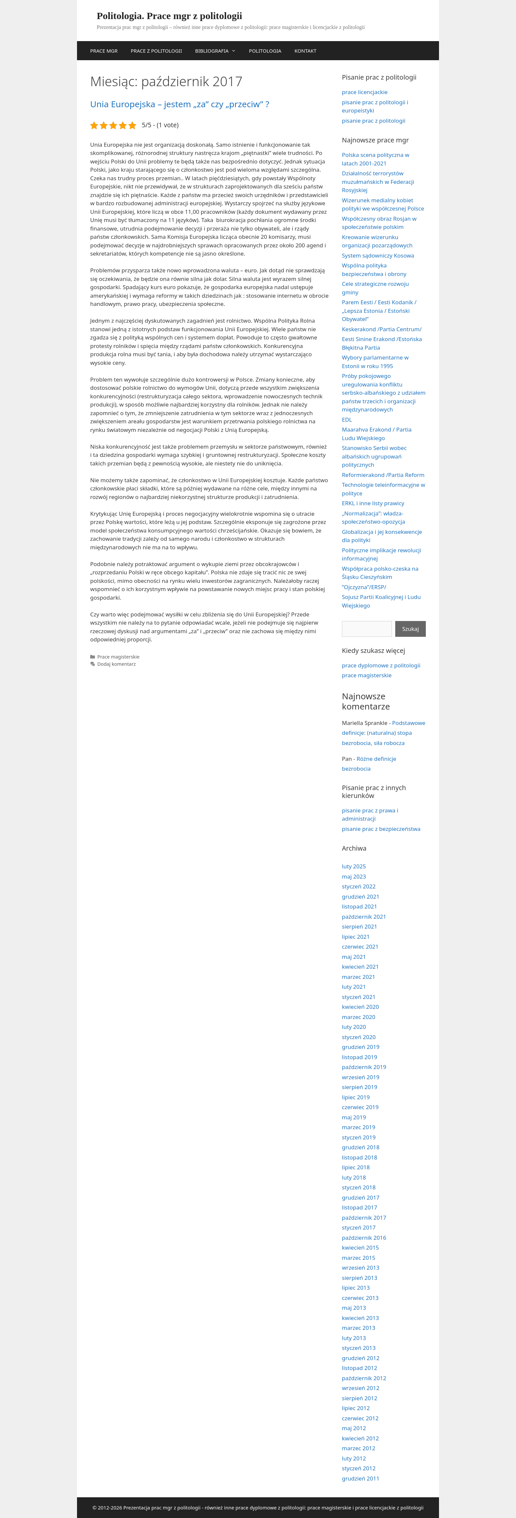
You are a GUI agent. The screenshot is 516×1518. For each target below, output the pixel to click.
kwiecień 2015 (360, 1247)
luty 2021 (354, 986)
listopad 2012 (359, 1368)
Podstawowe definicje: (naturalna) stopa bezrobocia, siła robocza (384, 733)
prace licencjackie (365, 92)
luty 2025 (354, 866)
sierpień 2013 (359, 1278)
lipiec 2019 (356, 1097)
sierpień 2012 (359, 1398)
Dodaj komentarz (116, 664)
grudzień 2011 (360, 1478)
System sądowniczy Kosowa (378, 255)
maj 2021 (354, 956)
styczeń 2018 (359, 1187)
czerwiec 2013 (360, 1298)
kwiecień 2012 (360, 1438)
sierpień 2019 (359, 1087)
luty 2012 (354, 1458)
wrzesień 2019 (360, 1077)
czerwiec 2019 (360, 1107)
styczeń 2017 (359, 1227)
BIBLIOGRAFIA (219, 50)
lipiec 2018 (356, 1167)
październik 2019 (364, 1067)
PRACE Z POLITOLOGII (156, 50)
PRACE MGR (103, 50)
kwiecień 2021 (360, 966)
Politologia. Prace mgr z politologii (169, 15)
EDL (347, 419)
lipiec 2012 (356, 1408)
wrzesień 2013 (360, 1267)
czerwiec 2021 (360, 946)
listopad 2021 (359, 906)
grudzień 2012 (360, 1358)
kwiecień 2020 (360, 1006)
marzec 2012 (358, 1448)
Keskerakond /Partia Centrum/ (382, 329)
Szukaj (410, 629)
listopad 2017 (359, 1207)
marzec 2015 (358, 1257)
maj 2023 (354, 876)
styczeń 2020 (359, 1037)
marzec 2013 (358, 1327)
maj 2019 (354, 1117)
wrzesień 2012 (360, 1388)
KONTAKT (306, 50)
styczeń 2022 (359, 886)
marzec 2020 (358, 1017)
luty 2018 (354, 1177)
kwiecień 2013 (360, 1318)
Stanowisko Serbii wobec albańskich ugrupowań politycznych (374, 456)
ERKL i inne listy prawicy (373, 503)
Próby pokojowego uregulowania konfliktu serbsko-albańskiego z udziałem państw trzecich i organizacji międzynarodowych (384, 392)
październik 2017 (364, 1217)
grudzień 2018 (360, 1147)
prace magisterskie (367, 675)
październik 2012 (364, 1378)
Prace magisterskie (118, 657)
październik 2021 (364, 916)
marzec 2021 (358, 977)
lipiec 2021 (356, 936)
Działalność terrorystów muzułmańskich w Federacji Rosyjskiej (378, 181)
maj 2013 (354, 1307)
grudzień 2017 (360, 1197)
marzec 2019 (358, 1127)
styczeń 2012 (359, 1468)
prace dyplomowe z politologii (381, 665)
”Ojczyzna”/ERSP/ (364, 587)
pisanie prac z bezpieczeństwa (381, 829)
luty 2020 (354, 1027)
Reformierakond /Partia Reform (383, 475)
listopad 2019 (359, 1057)
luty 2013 (354, 1338)
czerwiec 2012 (360, 1418)
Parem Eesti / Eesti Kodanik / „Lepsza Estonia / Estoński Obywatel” (379, 310)
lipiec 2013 (356, 1287)
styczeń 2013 (359, 1348)
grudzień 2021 (360, 896)
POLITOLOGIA (265, 50)
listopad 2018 (359, 1157)
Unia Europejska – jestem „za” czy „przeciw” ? (179, 104)
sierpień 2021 (359, 926)
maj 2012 (354, 1428)
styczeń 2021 (359, 997)
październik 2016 (364, 1237)
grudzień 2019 (360, 1047)
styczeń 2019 (359, 1137)
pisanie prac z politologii (373, 120)
